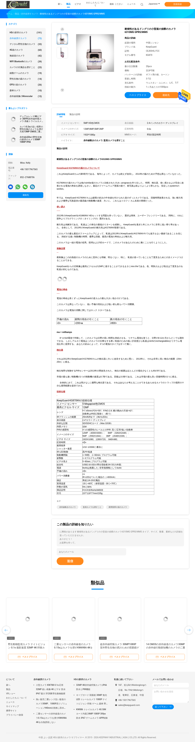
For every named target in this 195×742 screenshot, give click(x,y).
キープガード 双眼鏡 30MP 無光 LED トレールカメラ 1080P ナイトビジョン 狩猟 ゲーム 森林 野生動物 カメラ (91, 700)
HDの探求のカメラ (26, 32)
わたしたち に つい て (16, 698)
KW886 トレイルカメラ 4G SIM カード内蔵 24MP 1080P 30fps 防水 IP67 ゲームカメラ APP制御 (92, 713)
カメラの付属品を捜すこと (26, 67)
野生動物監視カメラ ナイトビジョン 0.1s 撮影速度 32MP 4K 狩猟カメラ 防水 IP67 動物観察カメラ (26, 647)
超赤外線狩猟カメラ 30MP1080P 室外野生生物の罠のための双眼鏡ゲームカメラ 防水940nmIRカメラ (119, 647)
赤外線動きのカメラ (67, 507)
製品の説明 (74, 114)
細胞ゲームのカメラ (26, 73)
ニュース (10, 702)
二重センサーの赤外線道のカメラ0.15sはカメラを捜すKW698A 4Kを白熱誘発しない (73, 647)
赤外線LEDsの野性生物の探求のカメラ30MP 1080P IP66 (31, 139)
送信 (70, 561)
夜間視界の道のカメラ (118, 507)
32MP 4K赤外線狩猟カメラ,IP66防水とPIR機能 (91, 687)
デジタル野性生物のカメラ (26, 44)
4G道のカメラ (26, 50)
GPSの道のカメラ (26, 84)
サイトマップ (12, 706)
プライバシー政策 (14, 715)
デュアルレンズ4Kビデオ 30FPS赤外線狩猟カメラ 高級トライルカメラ (30, 118)
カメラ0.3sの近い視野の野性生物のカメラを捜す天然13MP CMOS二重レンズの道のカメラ (31, 129)
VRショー (10, 693)
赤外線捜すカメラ (26, 38)
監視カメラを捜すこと (92, 507)
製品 (8, 689)
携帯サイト (11, 710)
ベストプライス (137, 95)
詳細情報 (61, 114)
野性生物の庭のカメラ (26, 78)
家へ (8, 685)
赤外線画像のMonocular (26, 96)
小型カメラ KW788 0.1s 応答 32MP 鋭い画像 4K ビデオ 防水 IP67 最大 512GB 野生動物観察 (51, 689)
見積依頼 (177, 4)
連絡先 (26, 195)
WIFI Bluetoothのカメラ (26, 61)
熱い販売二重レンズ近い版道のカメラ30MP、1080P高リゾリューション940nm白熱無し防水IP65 (51, 704)
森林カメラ (26, 90)
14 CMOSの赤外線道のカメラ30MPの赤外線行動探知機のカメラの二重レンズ (165, 647)
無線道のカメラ (26, 55)
